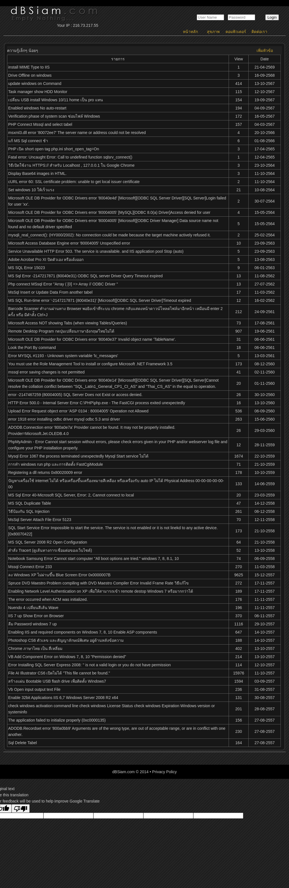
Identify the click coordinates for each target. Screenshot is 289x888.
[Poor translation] (21, 808)
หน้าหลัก (190, 31)
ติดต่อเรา (259, 31)
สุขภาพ (213, 31)
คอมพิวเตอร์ (235, 31)
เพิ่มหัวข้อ (265, 50)
